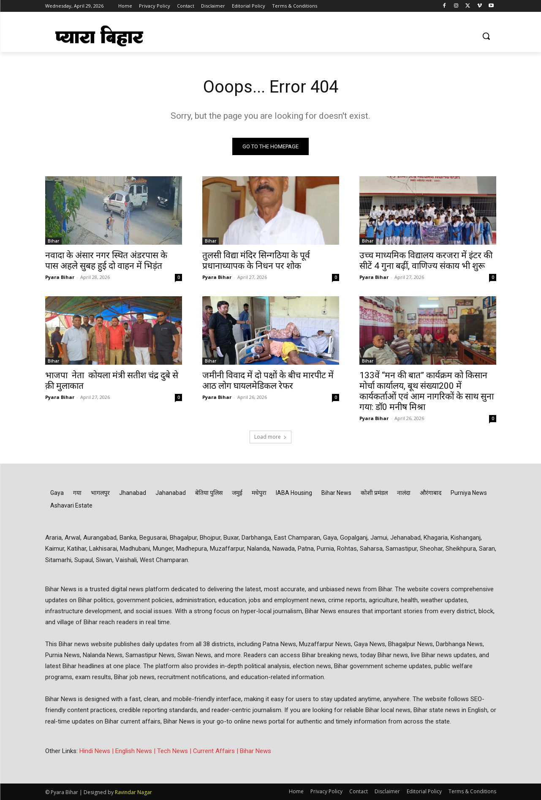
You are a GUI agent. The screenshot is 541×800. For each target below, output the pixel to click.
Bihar (53, 241)
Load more (270, 436)
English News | (136, 751)
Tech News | (175, 751)
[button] (486, 36)
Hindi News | (97, 751)
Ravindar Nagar (133, 792)
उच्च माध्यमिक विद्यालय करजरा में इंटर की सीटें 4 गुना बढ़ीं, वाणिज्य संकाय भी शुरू (425, 260)
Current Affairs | (216, 751)
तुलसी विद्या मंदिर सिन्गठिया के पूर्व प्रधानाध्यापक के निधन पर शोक (256, 260)
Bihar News (255, 751)
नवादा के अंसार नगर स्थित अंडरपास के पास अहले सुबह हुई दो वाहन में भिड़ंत (106, 260)
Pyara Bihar (59, 277)
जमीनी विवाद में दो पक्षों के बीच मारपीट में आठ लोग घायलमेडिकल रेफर (268, 380)
